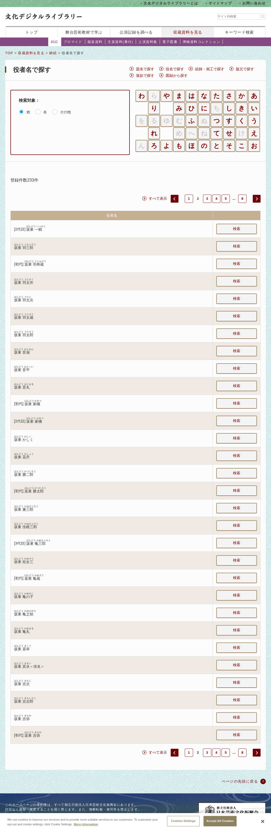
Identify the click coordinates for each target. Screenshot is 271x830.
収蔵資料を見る (187, 32)
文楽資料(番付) (120, 42)
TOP (9, 53)
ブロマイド (73, 42)
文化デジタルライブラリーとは (171, 3)
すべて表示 (158, 198)
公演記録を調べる (136, 32)
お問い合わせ (254, 3)
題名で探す (145, 69)
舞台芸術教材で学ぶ (84, 32)
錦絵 (54, 42)
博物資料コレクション (201, 42)
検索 (236, 229)
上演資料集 (147, 42)
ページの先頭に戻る (240, 781)
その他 (65, 112)
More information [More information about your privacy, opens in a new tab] (86, 827)
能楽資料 (95, 42)
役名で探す (175, 69)
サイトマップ (220, 3)
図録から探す (177, 75)
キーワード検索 (239, 32)
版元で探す (245, 69)
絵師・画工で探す (209, 69)
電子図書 (169, 42)
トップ (31, 32)
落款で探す (145, 75)
